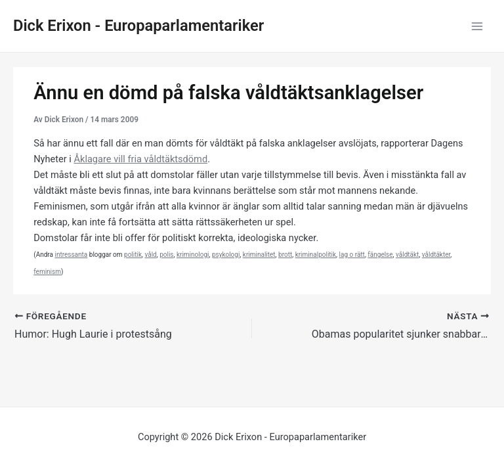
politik (133, 254)
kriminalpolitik (315, 254)
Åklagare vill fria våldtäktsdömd (141, 159)
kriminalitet (259, 254)
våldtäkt (407, 254)
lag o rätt (352, 254)
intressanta (70, 254)
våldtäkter (436, 254)
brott (285, 254)
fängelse (380, 254)
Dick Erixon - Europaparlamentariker (138, 25)
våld (150, 254)
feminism (47, 271)
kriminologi (193, 254)
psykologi (226, 254)
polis (166, 254)
